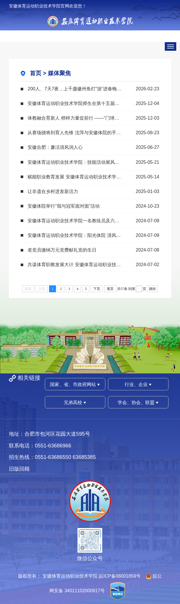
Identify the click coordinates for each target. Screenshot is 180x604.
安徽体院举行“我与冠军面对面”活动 (64, 206)
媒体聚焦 (59, 73)
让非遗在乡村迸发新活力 (53, 191)
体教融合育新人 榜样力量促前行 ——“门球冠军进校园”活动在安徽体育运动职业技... (93, 118)
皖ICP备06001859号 (120, 576)
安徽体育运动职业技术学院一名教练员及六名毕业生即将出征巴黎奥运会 (93, 220)
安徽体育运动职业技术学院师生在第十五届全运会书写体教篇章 (92, 103)
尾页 (110, 289)
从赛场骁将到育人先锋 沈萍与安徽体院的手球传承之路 (83, 132)
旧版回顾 (19, 469)
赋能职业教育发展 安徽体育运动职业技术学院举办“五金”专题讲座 (93, 176)
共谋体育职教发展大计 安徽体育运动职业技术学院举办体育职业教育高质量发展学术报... (93, 264)
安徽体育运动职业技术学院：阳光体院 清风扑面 (76, 235)
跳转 (152, 289)
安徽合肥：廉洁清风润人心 (55, 147)
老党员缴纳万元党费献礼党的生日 (62, 250)
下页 (96, 289)
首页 (35, 73)
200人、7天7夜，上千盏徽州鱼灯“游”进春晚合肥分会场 (84, 88)
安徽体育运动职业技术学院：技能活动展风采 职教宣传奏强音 (90, 162)
